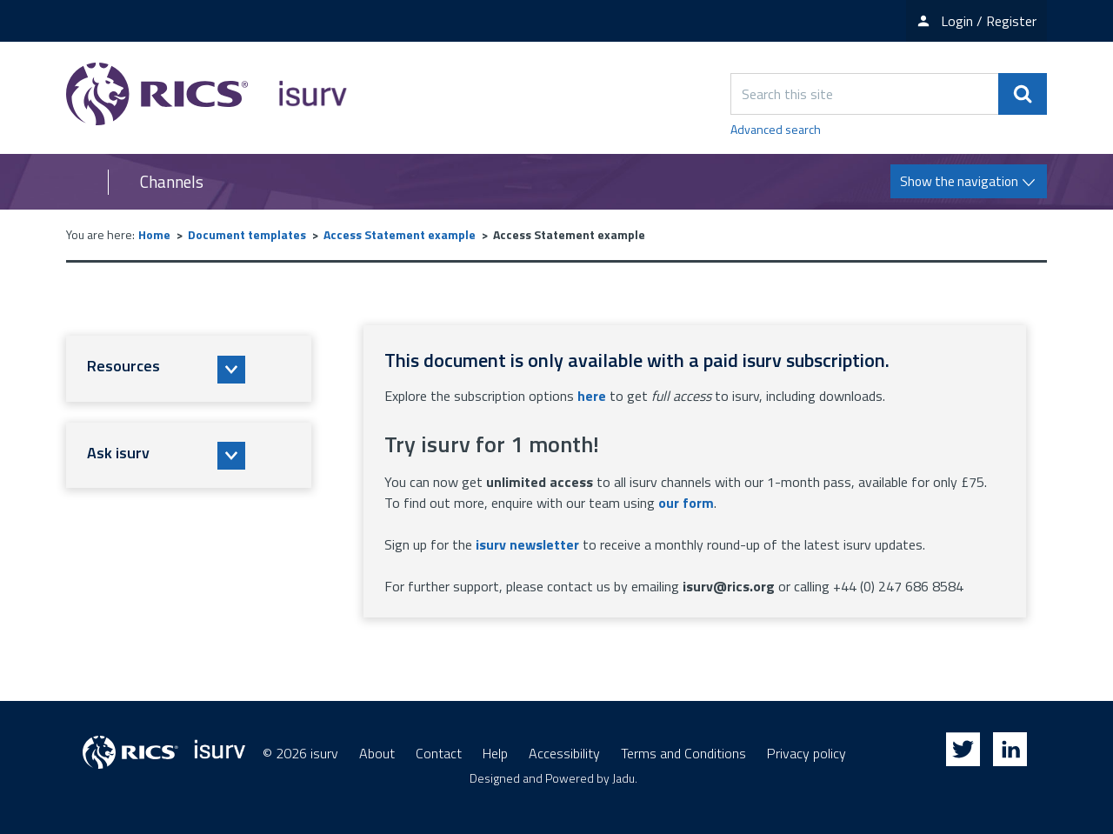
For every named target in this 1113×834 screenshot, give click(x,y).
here (591, 395)
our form (686, 502)
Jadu (623, 778)
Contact (439, 753)
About (377, 753)
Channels (171, 182)
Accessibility (564, 753)
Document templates (247, 234)
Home (154, 234)
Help (495, 753)
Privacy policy (806, 753)
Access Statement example (399, 234)
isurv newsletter (527, 544)
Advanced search (775, 129)
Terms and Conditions (683, 753)
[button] (188, 369)
